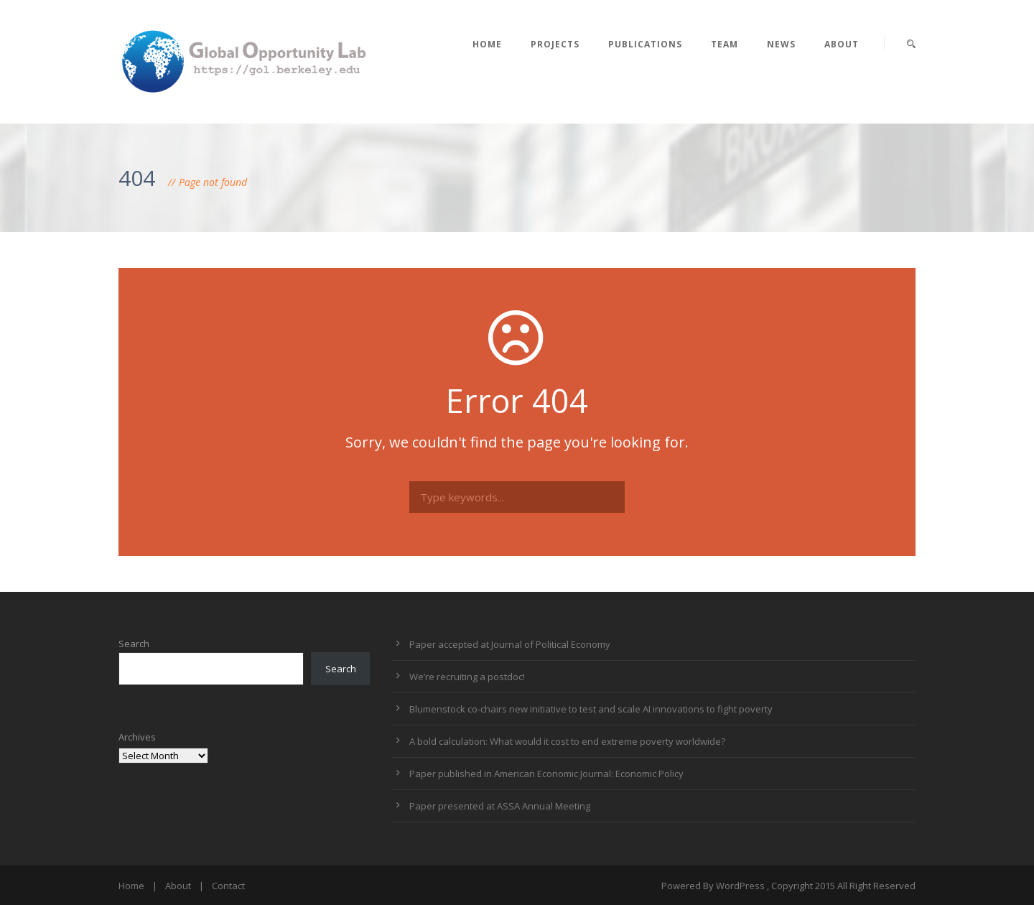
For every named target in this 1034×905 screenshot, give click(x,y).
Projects (555, 44)
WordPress (740, 885)
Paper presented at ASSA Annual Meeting (499, 805)
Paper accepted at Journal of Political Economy (509, 644)
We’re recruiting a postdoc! (467, 676)
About (841, 44)
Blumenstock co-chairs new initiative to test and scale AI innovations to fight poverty (591, 708)
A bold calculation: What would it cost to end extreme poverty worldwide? (567, 741)
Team (724, 44)
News (781, 44)
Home (487, 44)
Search (133, 643)
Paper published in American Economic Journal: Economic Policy (546, 773)
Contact (228, 885)
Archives (137, 736)
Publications (645, 44)
